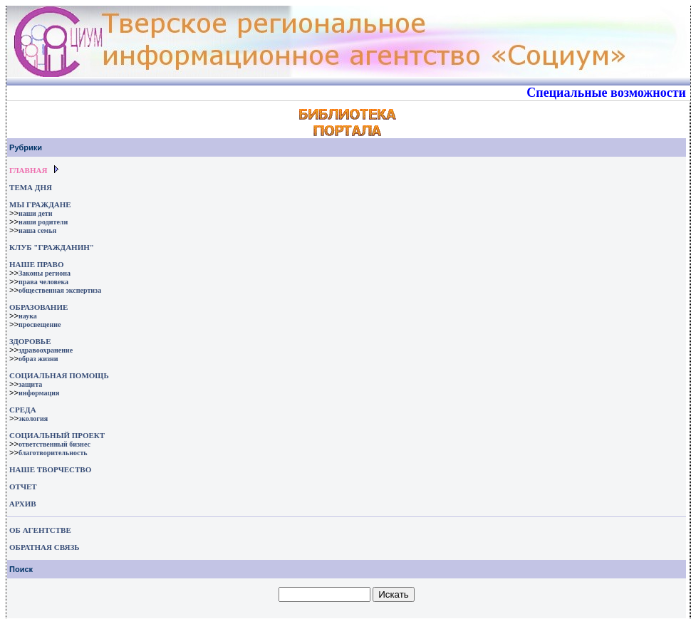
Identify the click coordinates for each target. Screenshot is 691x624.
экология (33, 418)
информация (39, 393)
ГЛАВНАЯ (28, 170)
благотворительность (53, 453)
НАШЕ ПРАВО (36, 264)
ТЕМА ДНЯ (30, 187)
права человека (43, 282)
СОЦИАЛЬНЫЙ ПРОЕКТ (57, 435)
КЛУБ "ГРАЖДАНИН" (51, 247)
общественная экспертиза (60, 290)
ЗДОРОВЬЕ (30, 341)
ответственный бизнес (54, 444)
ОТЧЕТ (23, 486)
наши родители (43, 222)
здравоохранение (46, 350)
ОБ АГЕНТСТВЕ (40, 530)
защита (30, 384)
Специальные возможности (606, 92)
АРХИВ (21, 503)
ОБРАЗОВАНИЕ (38, 307)
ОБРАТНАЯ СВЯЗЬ (44, 547)
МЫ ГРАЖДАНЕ (40, 204)
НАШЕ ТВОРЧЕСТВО (50, 469)
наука (28, 316)
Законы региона (45, 273)
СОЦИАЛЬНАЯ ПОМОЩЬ (59, 375)
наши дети (36, 213)
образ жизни (38, 359)
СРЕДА (22, 409)
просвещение (40, 324)
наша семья (37, 230)
